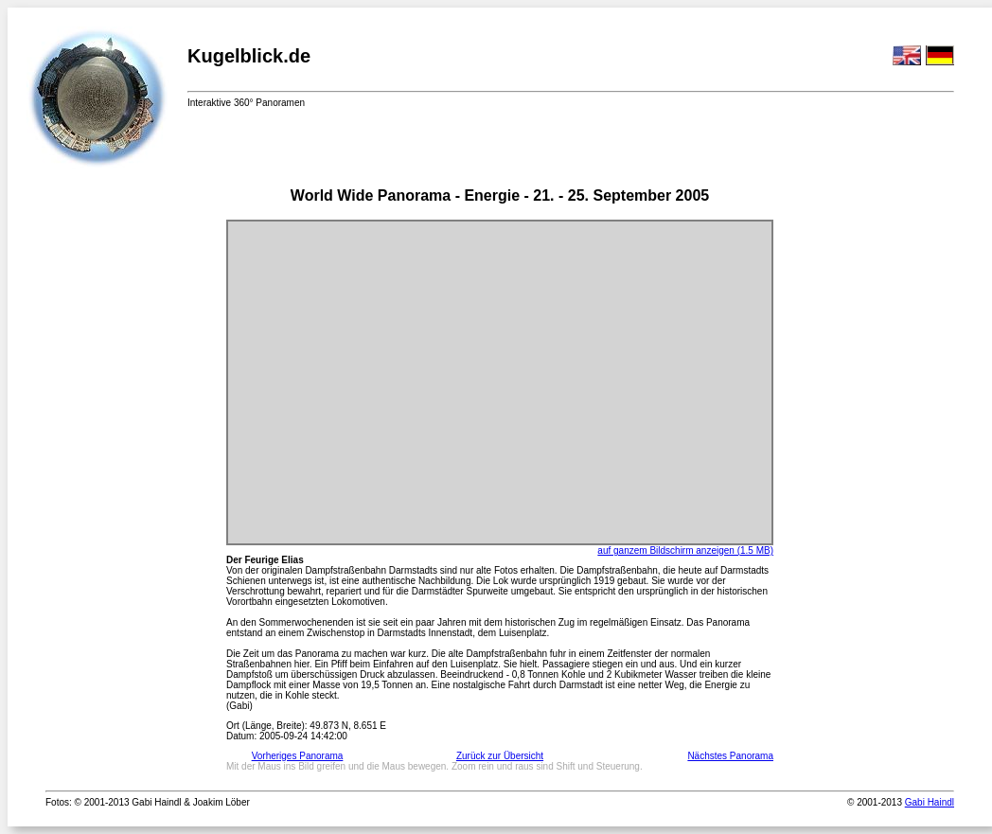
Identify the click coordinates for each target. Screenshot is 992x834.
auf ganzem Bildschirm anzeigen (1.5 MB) (685, 550)
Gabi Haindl (929, 802)
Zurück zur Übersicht (499, 756)
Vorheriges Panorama (298, 756)
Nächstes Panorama (730, 756)
